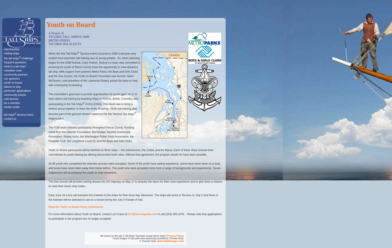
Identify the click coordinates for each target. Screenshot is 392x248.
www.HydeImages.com (170, 241)
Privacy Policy (175, 235)
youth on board (13, 82)
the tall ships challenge (18, 58)
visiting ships (11, 53)
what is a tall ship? (15, 66)
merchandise (12, 49)
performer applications (17, 90)
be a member (12, 103)
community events (15, 94)
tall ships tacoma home (18, 114)
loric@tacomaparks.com (142, 214)
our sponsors (12, 78)
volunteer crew (13, 70)
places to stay (12, 86)
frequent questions (15, 62)
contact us (10, 118)
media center (12, 107)
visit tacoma (11, 99)
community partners (16, 74)
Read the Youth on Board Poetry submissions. (76, 207)
